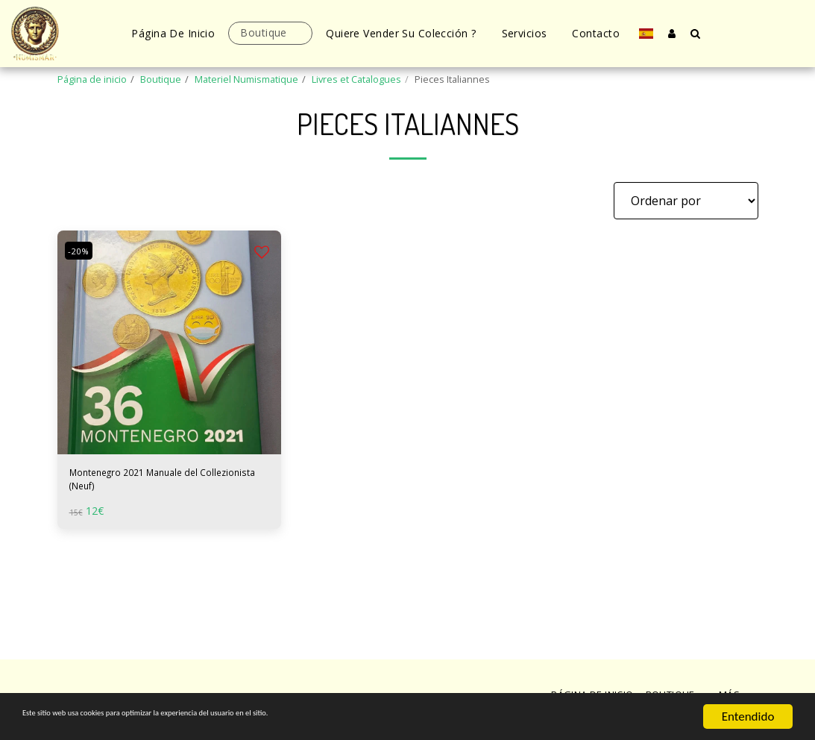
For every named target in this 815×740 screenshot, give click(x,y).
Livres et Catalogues (356, 79)
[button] (696, 33)
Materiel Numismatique (246, 79)
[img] (169, 342)
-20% (81, 250)
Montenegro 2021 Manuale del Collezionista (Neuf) (155, 484)
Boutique (160, 79)
